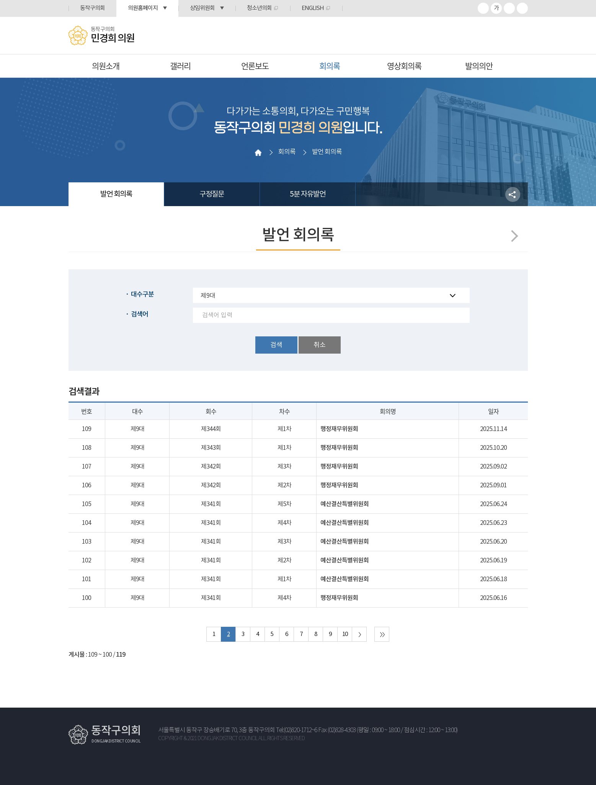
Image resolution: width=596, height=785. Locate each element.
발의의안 (479, 66)
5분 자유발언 (307, 194)
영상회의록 (404, 66)
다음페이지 (512, 236)
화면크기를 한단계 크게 (483, 8)
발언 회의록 (116, 194)
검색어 (139, 314)
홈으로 (258, 152)
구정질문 (211, 194)
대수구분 (142, 294)
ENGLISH (313, 8)
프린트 (522, 8)
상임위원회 (202, 8)
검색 (276, 345)
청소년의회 (259, 8)
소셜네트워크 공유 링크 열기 (512, 194)
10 (345, 634)
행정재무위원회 (339, 429)
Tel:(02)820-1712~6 (296, 730)
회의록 (329, 66)
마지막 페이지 (381, 634)
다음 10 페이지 (359, 634)
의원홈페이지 (143, 8)
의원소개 (105, 66)
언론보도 (255, 66)
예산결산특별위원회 (344, 504)
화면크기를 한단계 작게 (509, 8)
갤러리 (180, 66)
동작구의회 (92, 8)
